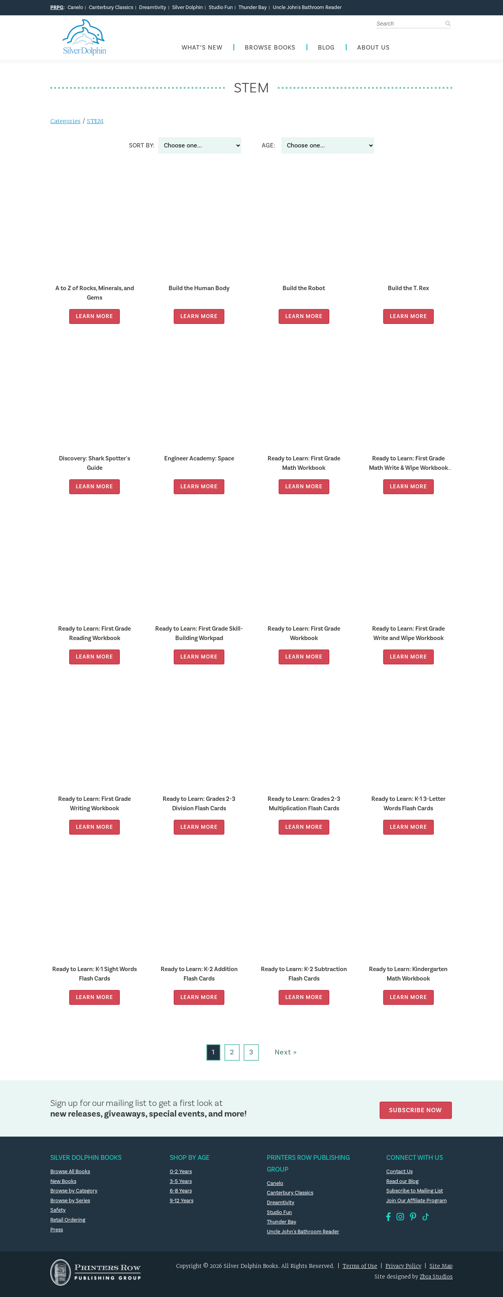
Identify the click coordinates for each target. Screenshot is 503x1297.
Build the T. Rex (408, 292)
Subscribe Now (417, 1112)
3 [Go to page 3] (251, 1056)
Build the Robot (304, 292)
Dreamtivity (152, 7)
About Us (373, 49)
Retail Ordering (68, 1223)
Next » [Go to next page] (286, 1056)
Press (57, 1233)
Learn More (94, 320)
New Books (64, 1184)
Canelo (75, 7)
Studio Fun (221, 7)
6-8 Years (181, 1194)
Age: (268, 149)
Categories (65, 125)
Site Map (441, 1270)
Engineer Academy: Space (199, 462)
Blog (326, 49)
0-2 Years (181, 1175)
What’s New (202, 49)
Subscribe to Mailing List (415, 1194)
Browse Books (270, 49)
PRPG (56, 7)
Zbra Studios (436, 1280)
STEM (96, 125)
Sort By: (141, 149)
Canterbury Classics (111, 7)
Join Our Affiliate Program (417, 1204)
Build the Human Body (199, 292)
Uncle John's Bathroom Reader (307, 7)
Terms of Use (360, 1270)
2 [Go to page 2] (232, 1056)
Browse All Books (71, 1175)
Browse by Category (74, 1194)
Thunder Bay (253, 7)
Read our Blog (402, 1184)
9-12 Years (182, 1204)
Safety (58, 1214)
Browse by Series (71, 1204)
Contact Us (400, 1175)
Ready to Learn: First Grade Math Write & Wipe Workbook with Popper (408, 471)
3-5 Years (181, 1184)
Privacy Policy (403, 1270)
